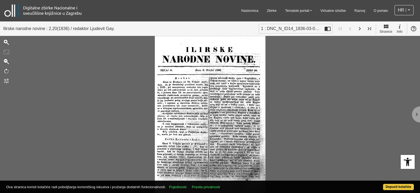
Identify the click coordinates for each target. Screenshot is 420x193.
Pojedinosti (198, 184)
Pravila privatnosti (227, 184)
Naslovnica (249, 11)
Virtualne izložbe (333, 11)
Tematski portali (297, 11)
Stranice (386, 28)
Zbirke (271, 11)
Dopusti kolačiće (376, 184)
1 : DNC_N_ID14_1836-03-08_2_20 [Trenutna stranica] (292, 28)
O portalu (381, 11)
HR (402, 10)
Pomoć (413, 28)
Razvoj (359, 11)
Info (399, 28)
